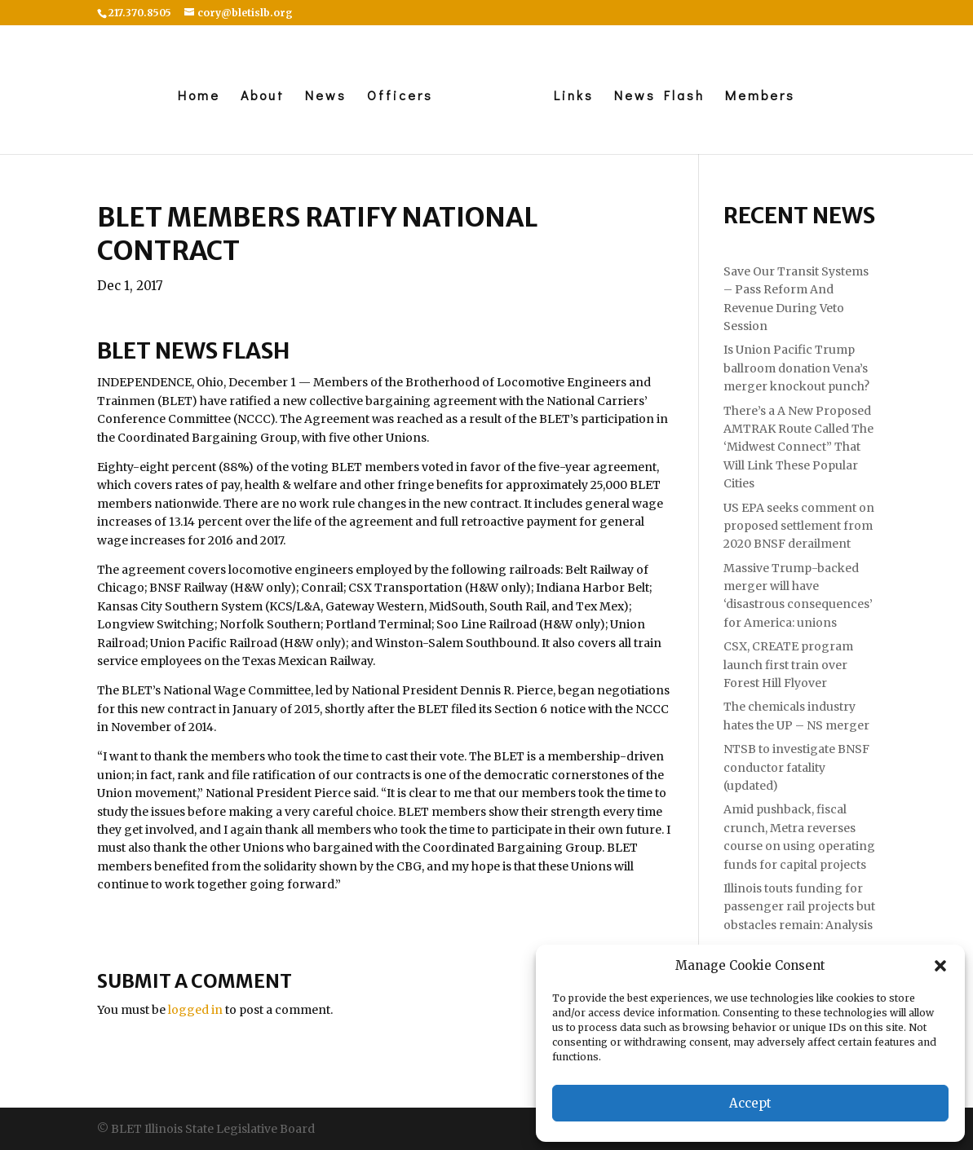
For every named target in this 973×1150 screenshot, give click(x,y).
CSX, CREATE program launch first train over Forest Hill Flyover (788, 664)
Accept (750, 1103)
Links (574, 97)
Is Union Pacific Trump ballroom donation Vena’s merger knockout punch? (796, 368)
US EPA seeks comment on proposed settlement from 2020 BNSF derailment (798, 526)
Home (199, 97)
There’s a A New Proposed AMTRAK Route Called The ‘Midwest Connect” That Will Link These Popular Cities (798, 447)
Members (760, 97)
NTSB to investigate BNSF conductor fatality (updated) (796, 767)
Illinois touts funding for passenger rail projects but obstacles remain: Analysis (799, 906)
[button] (940, 966)
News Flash (659, 97)
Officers (400, 97)
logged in (195, 1009)
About (263, 97)
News (326, 97)
